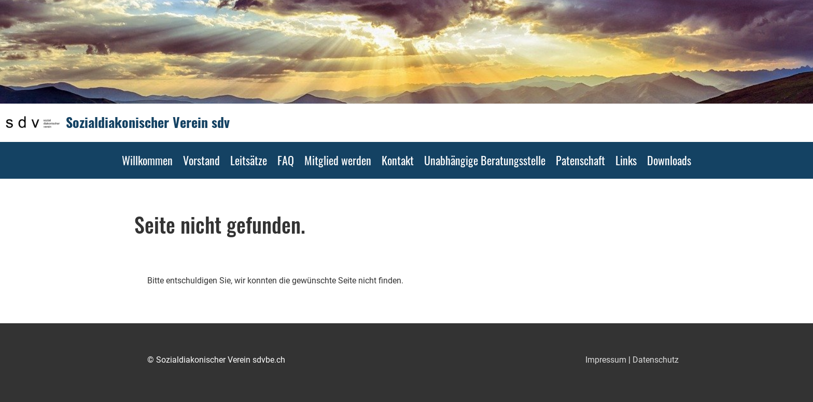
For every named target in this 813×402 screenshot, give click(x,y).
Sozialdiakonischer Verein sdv (148, 122)
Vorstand (201, 160)
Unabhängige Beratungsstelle (484, 160)
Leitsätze (248, 160)
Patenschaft (580, 160)
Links (626, 160)
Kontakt (398, 160)
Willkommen (147, 160)
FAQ (285, 160)
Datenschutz (656, 360)
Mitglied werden (337, 160)
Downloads (669, 160)
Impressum (605, 360)
